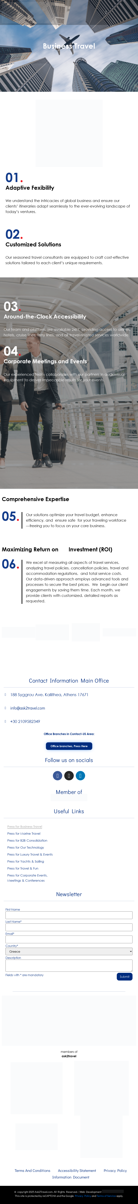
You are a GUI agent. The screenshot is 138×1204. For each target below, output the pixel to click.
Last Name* (13, 921)
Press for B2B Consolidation (27, 840)
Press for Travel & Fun (22, 868)
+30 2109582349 (25, 721)
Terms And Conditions (32, 1170)
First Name (12, 909)
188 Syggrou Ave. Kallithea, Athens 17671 (49, 694)
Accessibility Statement (77, 1170)
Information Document (70, 1177)
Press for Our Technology (25, 847)
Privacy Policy (115, 1170)
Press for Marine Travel (23, 833)
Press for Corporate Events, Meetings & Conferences (27, 877)
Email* (9, 933)
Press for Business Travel (24, 826)
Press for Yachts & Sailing (25, 861)
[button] (106, 12)
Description (13, 957)
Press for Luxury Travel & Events (30, 854)
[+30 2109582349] (5, 721)
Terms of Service (106, 1196)
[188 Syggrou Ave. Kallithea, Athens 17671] (5, 694)
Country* (11, 945)
